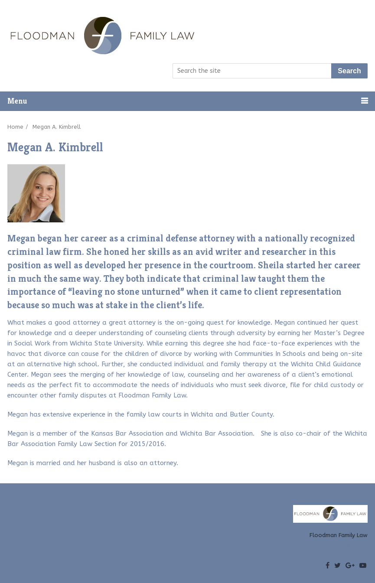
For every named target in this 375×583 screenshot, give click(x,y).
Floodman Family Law (339, 535)
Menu (17, 101)
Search (349, 71)
